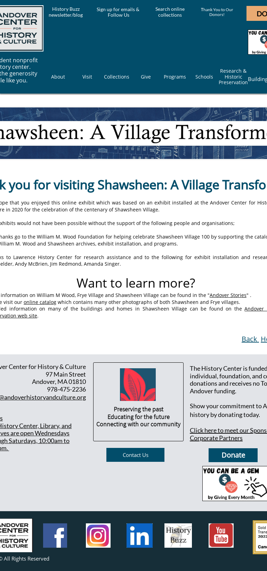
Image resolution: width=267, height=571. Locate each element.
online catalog (40, 302)
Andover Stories (228, 295)
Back (250, 339)
